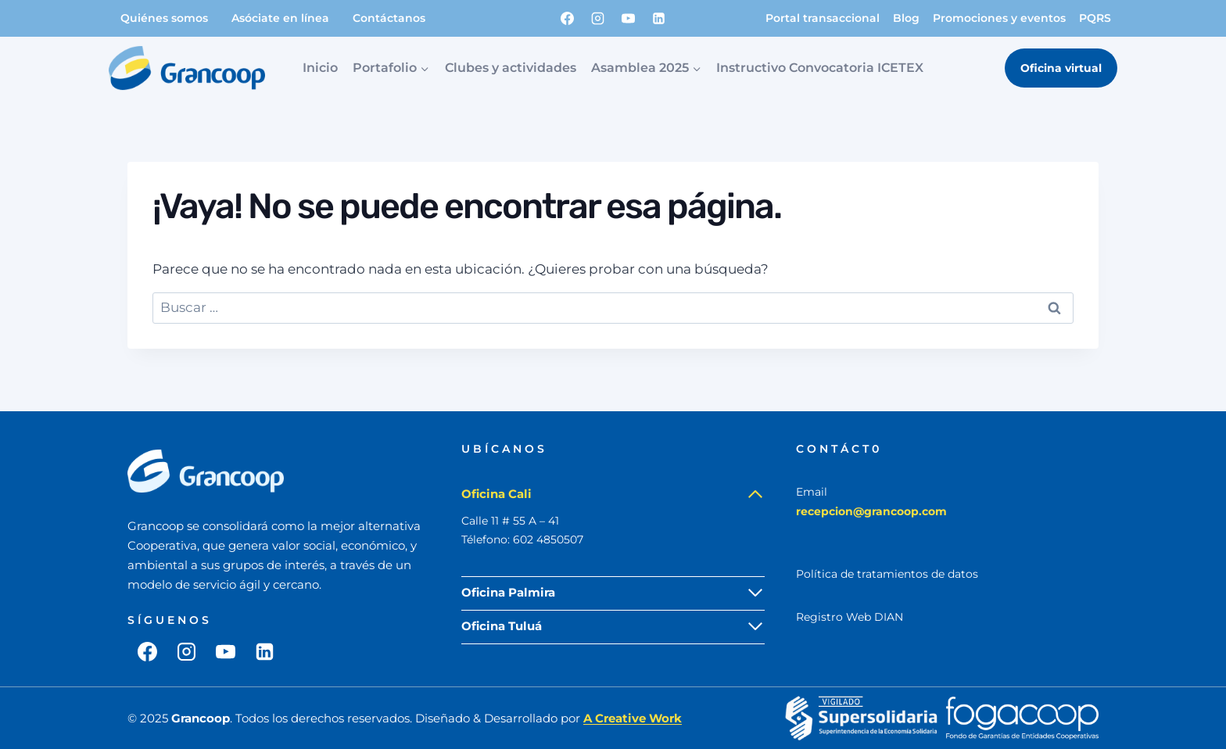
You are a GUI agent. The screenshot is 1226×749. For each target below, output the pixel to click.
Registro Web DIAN (849, 617)
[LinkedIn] (659, 18)
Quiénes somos (164, 18)
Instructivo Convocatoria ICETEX (819, 67)
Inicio (320, 67)
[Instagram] (598, 18)
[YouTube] (628, 18)
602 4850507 (548, 539)
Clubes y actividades (510, 67)
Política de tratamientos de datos (887, 574)
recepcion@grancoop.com (871, 511)
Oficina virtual (1061, 68)
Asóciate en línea (280, 18)
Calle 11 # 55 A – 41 (510, 521)
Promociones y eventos (999, 18)
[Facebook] (567, 18)
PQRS (1095, 18)
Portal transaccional (822, 18)
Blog (906, 18)
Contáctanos (389, 18)
